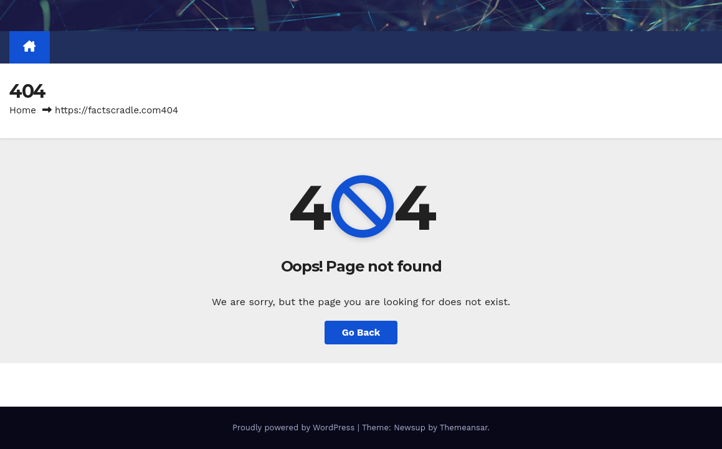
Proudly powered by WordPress (295, 427)
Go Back (361, 332)
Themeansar (464, 427)
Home (22, 110)
